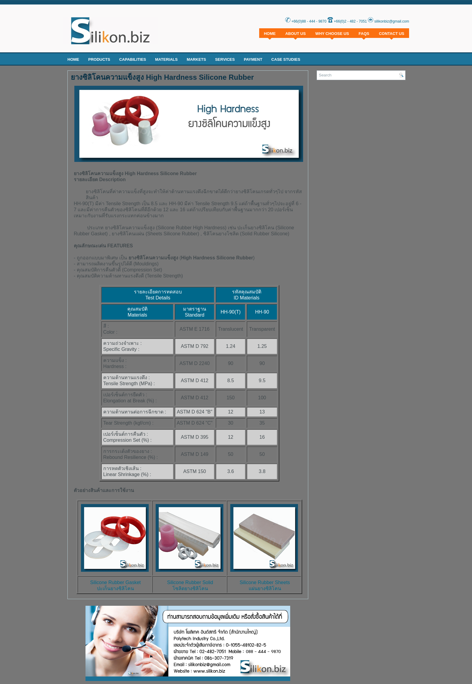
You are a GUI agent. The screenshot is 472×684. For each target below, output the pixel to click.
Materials (166, 59)
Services (225, 59)
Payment (253, 59)
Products (99, 59)
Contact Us (391, 33)
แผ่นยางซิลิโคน (265, 588)
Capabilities (132, 59)
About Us (295, 33)
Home (270, 33)
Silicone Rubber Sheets (265, 582)
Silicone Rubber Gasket (115, 582)
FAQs (364, 33)
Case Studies (285, 59)
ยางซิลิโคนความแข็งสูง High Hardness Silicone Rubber (162, 77)
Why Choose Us (332, 33)
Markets (196, 59)
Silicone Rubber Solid (190, 582)
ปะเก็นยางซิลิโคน (115, 588)
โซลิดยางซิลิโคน (190, 588)
